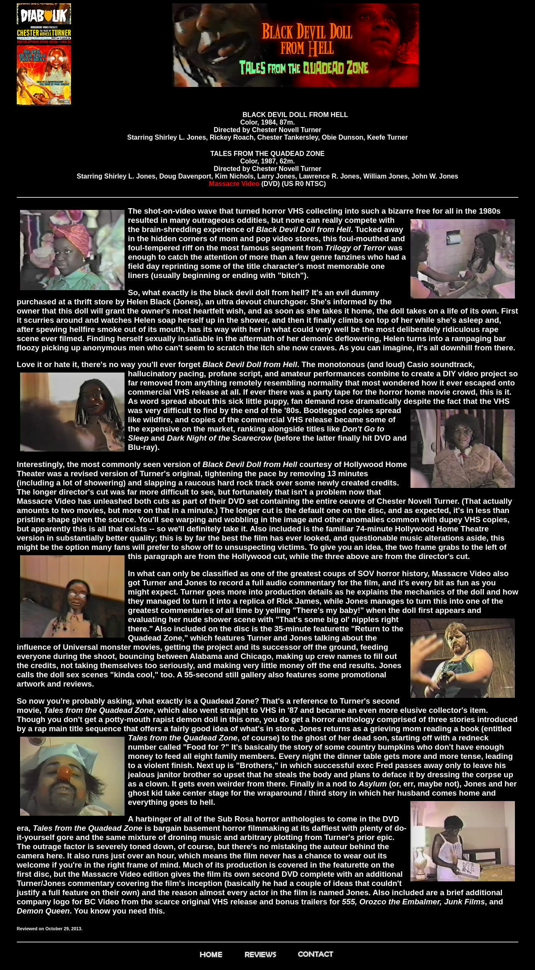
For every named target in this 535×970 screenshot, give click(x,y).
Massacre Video (234, 183)
